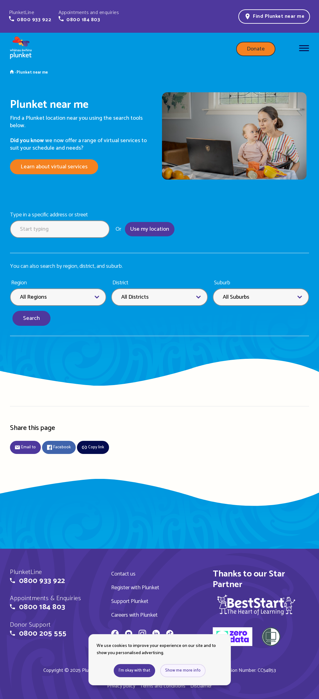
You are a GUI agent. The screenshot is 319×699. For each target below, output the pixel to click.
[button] (30, 16)
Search (31, 318)
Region (19, 283)
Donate (256, 49)
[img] (256, 605)
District (120, 283)
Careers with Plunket (134, 615)
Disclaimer (201, 686)
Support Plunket (129, 601)
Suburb (222, 283)
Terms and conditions (162, 686)
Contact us (123, 574)
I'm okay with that (134, 670)
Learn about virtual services (54, 166)
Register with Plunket (135, 587)
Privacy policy (121, 686)
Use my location (149, 229)
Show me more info (183, 670)
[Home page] (21, 48)
